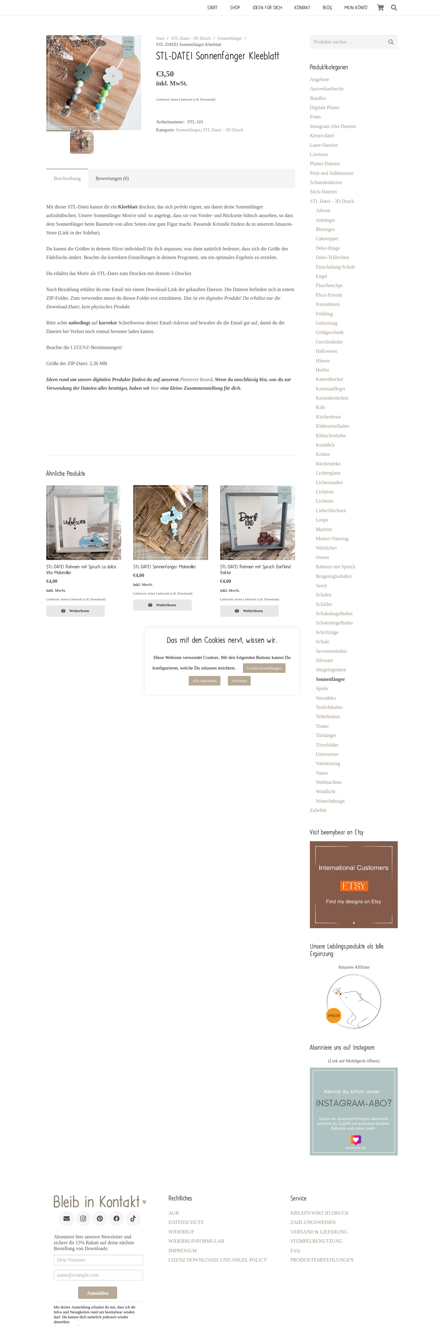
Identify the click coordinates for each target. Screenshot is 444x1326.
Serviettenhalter (331, 651)
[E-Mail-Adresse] (66, 1218)
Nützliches (326, 547)
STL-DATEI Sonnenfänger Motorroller (164, 567)
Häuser (323, 360)
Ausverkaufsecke (327, 88)
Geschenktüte (329, 341)
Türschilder (327, 744)
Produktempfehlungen (321, 1259)
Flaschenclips (329, 285)
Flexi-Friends (329, 295)
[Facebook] (116, 1218)
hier (155, 388)
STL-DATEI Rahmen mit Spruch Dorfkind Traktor (255, 570)
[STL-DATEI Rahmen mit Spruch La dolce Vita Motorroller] (83, 522)
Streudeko (326, 698)
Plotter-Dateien (325, 163)
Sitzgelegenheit (331, 669)
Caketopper (327, 238)
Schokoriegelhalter (334, 622)
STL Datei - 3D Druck (191, 38)
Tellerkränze (328, 716)
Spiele (322, 688)
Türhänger (326, 735)
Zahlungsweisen (313, 1222)
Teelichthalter (329, 707)
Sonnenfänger (229, 38)
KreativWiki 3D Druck (319, 1213)
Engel (321, 276)
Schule (322, 641)
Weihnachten (328, 782)
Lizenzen (319, 154)
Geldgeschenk (330, 332)
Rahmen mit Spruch (335, 566)
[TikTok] (133, 1218)
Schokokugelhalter (334, 613)
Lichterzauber (329, 482)
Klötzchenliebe (331, 435)
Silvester (324, 660)
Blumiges (325, 229)
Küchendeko (328, 463)
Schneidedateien (326, 182)
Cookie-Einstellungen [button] (264, 668)
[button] (394, 7)
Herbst (322, 370)
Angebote (319, 79)
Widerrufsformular (196, 1241)
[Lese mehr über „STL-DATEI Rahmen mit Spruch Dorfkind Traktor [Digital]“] (249, 610)
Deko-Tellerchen (332, 257)
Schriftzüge (327, 632)
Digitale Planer (324, 107)
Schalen (323, 594)
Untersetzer (327, 754)
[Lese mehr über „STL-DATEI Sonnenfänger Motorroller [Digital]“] (162, 605)
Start (160, 38)
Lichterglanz (328, 473)
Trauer (322, 726)
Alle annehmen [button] (204, 680)
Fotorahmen (327, 304)
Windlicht (325, 791)
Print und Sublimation (331, 173)
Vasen (321, 773)
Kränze (323, 454)
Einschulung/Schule (335, 267)
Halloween (326, 351)
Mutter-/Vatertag (332, 538)
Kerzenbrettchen (332, 398)
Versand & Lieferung (318, 1231)
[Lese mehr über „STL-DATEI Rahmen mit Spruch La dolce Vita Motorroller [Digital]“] (75, 610)
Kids (320, 407)
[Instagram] (83, 1218)
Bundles (318, 98)
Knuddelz (325, 444)
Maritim (324, 529)
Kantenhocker (329, 379)
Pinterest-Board (196, 379)
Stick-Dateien (323, 191)
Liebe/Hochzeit (331, 510)
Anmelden (97, 1293)
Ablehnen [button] (239, 680)
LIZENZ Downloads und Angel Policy (217, 1259)
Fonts (315, 116)
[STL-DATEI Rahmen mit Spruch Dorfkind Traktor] (257, 522)
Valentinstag (328, 763)
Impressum (182, 1250)
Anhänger (325, 220)
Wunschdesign (330, 801)
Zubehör (318, 810)
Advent (323, 210)
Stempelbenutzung (316, 1241)
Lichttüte (325, 501)
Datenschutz (186, 1222)
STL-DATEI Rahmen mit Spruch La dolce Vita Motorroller (81, 570)
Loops (322, 519)
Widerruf (181, 1231)
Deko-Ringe (328, 248)
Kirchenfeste (328, 416)
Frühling (324, 313)
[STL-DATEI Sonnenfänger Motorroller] (170, 522)
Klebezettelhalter (332, 426)
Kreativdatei (322, 135)
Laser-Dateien (324, 145)
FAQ (295, 1250)
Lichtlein (325, 491)
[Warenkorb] (380, 7)
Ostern (322, 557)
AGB (173, 1213)
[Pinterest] (100, 1218)
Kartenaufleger (330, 388)
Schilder (324, 604)
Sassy (321, 585)
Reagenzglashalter (334, 576)
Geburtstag (326, 323)
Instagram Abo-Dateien (333, 126)
